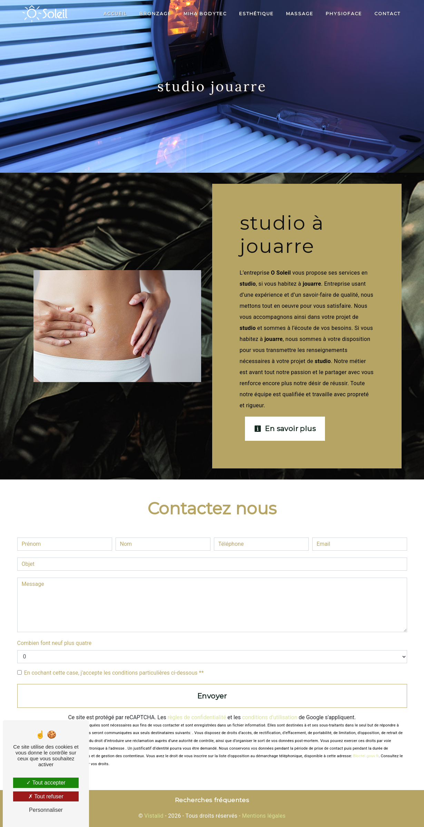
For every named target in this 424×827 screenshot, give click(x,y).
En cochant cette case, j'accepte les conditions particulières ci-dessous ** (114, 672)
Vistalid (154, 815)
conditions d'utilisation (269, 717)
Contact (387, 13)
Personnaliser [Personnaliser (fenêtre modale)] (46, 810)
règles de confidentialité (197, 717)
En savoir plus (285, 428)
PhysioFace (344, 13)
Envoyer (212, 696)
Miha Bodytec (205, 13)
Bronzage (155, 13)
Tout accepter (45, 783)
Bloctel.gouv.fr (365, 756)
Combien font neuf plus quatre (54, 643)
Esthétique (256, 13)
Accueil (115, 13)
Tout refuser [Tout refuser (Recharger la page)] (45, 796)
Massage (299, 13)
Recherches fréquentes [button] (212, 800)
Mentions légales (263, 815)
